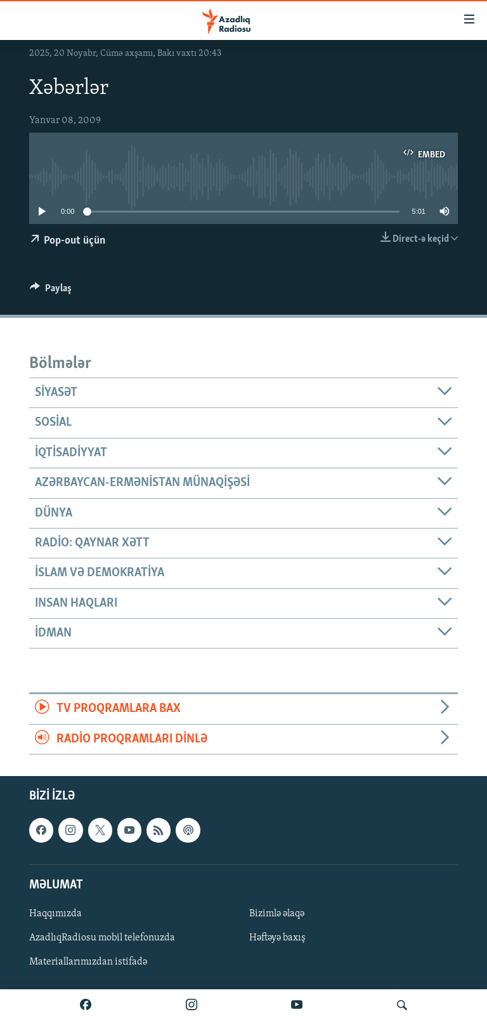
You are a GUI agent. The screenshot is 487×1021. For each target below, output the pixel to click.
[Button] (51, 291)
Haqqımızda (55, 914)
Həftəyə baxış (277, 938)
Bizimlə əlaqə (276, 914)
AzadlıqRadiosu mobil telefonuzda (102, 938)
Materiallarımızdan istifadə (88, 962)
